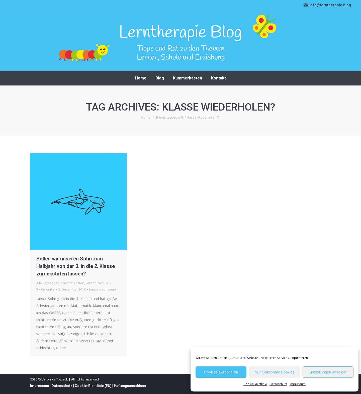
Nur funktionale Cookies (274, 372)
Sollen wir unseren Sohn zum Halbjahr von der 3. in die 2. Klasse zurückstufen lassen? (75, 266)
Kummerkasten (72, 283)
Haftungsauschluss (130, 386)
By (45, 289)
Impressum (298, 384)
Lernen (91, 283)
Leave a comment (102, 289)
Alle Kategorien (47, 283)
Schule (103, 283)
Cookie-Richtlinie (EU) (93, 386)
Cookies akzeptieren (221, 372)
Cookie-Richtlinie (255, 384)
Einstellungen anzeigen (328, 372)
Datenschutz (278, 384)
